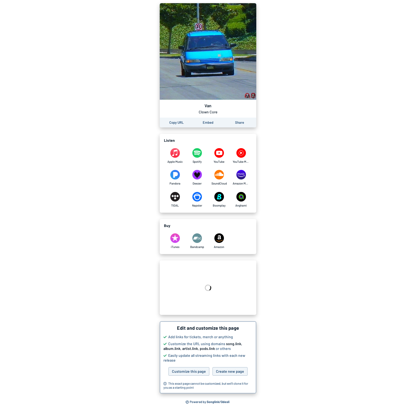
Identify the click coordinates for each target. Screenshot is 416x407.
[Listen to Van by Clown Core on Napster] (197, 199)
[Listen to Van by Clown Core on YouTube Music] (241, 155)
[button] (208, 357)
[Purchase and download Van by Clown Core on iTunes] (175, 241)
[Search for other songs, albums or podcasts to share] (208, 402)
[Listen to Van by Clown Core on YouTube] (219, 155)
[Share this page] (239, 122)
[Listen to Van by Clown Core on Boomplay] (219, 199)
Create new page (230, 371)
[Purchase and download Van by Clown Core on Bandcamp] (197, 241)
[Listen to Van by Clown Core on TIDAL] (175, 199)
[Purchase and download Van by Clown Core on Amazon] (219, 241)
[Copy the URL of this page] (176, 122)
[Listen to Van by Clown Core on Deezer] (197, 177)
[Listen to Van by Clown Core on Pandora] (175, 177)
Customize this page (189, 371)
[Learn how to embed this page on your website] (208, 122)
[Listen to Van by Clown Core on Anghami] (241, 199)
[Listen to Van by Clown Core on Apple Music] (175, 155)
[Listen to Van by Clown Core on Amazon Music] (241, 177)
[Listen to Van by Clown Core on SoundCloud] (219, 177)
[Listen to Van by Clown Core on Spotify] (197, 155)
